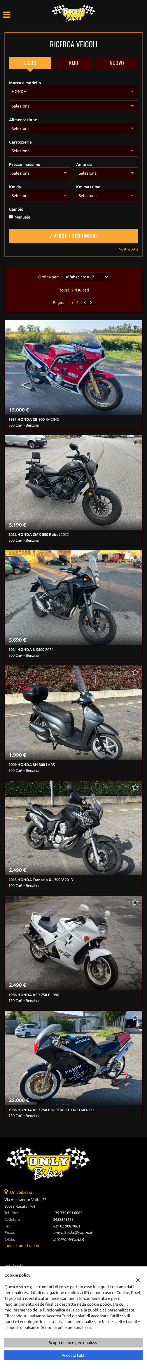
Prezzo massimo (25, 164)
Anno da (84, 164)
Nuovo (117, 63)
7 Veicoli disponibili (74, 235)
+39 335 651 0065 (67, 1213)
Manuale (22, 217)
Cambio (16, 209)
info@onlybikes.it (68, 1239)
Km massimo (88, 187)
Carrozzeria (20, 142)
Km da (15, 187)
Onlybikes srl (22, 1192)
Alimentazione (23, 119)
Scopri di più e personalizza (73, 1342)
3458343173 (63, 1219)
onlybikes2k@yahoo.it (72, 1232)
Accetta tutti (74, 1355)
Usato (30, 63)
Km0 (73, 63)
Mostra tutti (128, 249)
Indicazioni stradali (21, 1245)
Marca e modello (25, 82)
